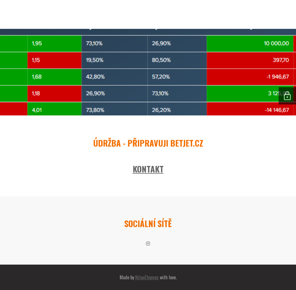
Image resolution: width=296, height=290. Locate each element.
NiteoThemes (147, 277)
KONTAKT (148, 169)
